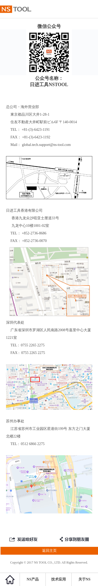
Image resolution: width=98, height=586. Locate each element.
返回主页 (28, 551)
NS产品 (33, 579)
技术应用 (58, 579)
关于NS (84, 579)
